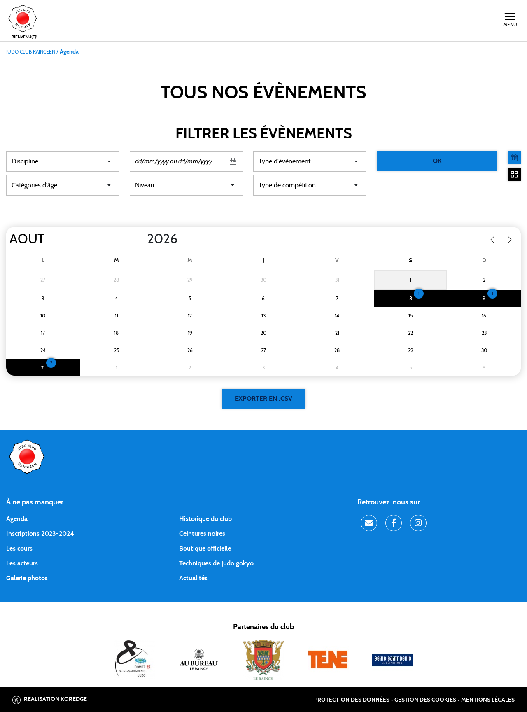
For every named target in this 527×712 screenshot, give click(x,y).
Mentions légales (488, 700)
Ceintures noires (202, 533)
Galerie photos (27, 578)
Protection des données (351, 700)
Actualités (193, 578)
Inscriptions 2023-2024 (40, 533)
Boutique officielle (205, 548)
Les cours (19, 548)
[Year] (140, 239)
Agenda (17, 519)
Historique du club (205, 519)
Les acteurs (22, 563)
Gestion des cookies (425, 700)
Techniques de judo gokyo (216, 563)
